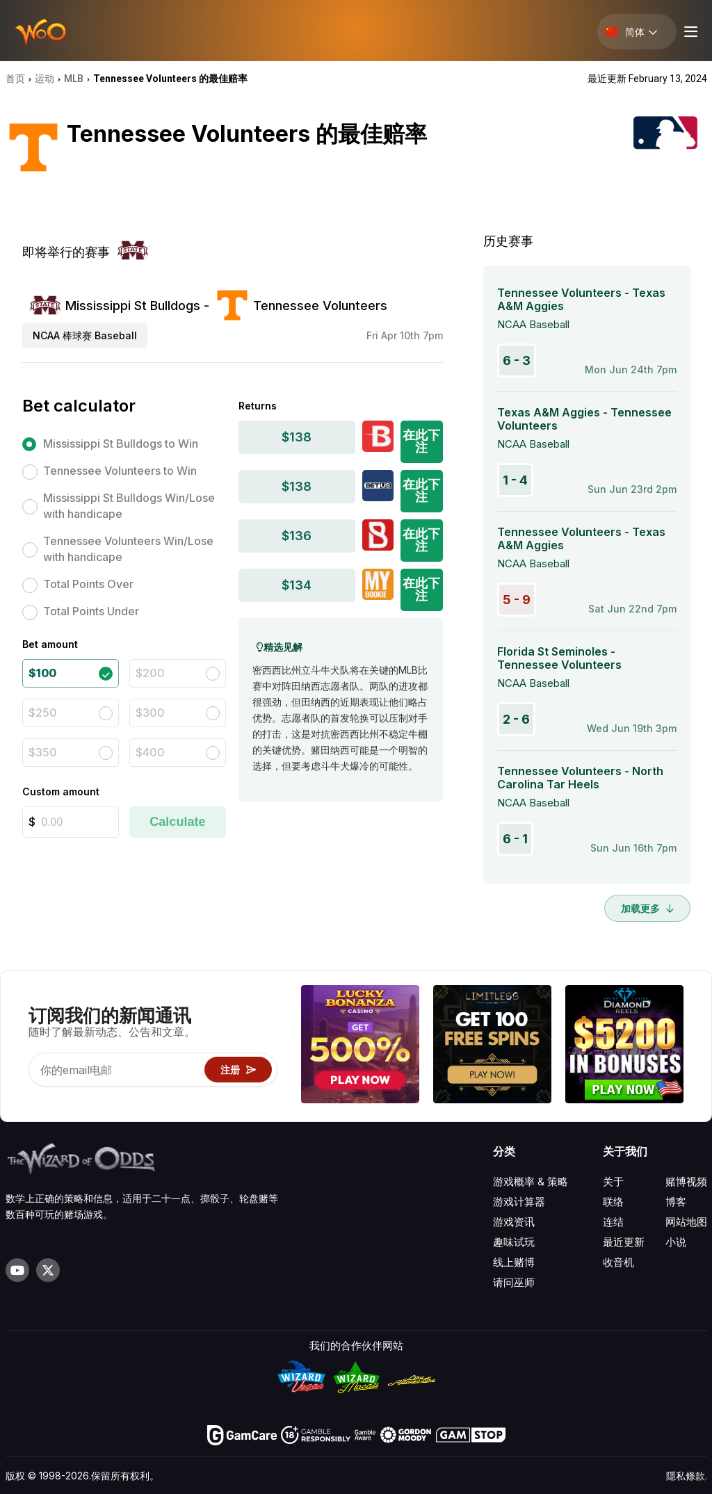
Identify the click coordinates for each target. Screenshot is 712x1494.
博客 (675, 1201)
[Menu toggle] (689, 31)
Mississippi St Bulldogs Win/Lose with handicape (129, 506)
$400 (150, 752)
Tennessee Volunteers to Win (120, 471)
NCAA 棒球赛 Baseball (85, 335)
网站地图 (686, 1221)
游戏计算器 (519, 1201)
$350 (43, 752)
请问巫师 (514, 1282)
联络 (613, 1201)
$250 (43, 713)
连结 (613, 1221)
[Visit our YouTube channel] (17, 1270)
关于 (613, 1181)
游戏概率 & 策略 (530, 1181)
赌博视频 (686, 1181)
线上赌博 (514, 1262)
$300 (150, 713)
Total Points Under (91, 611)
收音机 (618, 1262)
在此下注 (421, 441)
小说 (675, 1242)
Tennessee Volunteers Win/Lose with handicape (128, 549)
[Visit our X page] (48, 1270)
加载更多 (647, 908)
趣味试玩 (514, 1242)
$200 (150, 673)
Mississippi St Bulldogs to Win (120, 443)
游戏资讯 (514, 1221)
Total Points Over (88, 584)
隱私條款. (686, 1475)
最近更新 (624, 1242)
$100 (42, 673)
